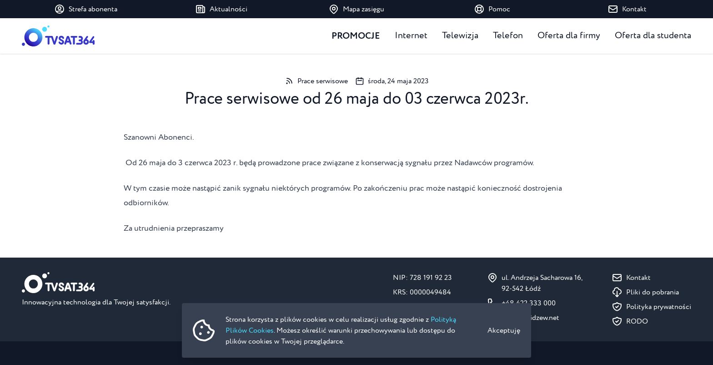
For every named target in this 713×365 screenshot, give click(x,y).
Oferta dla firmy (568, 35)
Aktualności (221, 9)
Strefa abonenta (85, 9)
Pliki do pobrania (652, 292)
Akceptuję (503, 330)
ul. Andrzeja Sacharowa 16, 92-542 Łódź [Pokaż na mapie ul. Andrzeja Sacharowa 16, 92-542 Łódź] (542, 283)
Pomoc (492, 9)
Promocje (355, 36)
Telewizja (460, 35)
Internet (411, 35)
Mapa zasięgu (356, 9)
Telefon (508, 35)
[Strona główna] (58, 35)
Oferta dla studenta (653, 35)
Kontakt (627, 9)
